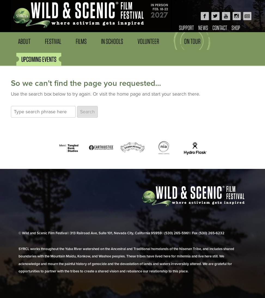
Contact (219, 27)
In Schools (112, 41)
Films (81, 41)
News (203, 27)
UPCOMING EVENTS (38, 59)
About (24, 41)
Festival (53, 41)
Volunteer (148, 41)
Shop (236, 27)
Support (186, 27)
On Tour (192, 41)
